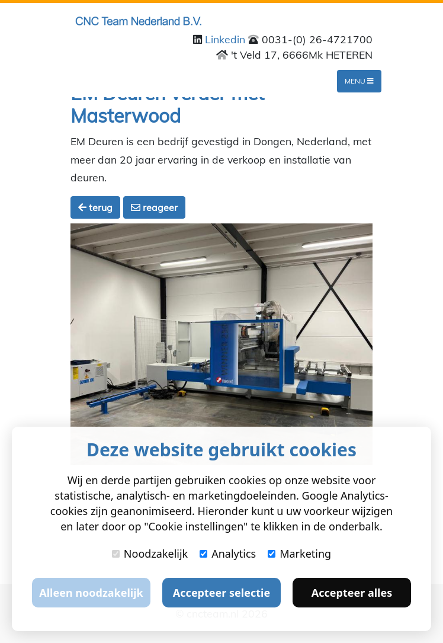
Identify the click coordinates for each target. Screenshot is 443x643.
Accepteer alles (352, 593)
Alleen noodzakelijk (91, 593)
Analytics (228, 553)
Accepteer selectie (221, 593)
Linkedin (226, 39)
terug (95, 207)
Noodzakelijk (150, 553)
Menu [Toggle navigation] (359, 80)
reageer (154, 207)
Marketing (299, 553)
